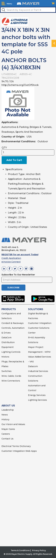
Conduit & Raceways (12, 323)
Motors (5, 356)
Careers (5, 434)
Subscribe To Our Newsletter (18, 274)
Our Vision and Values (13, 424)
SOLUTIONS (35, 309)
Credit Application (11, 258)
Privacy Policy (39, 550)
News (4, 414)
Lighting (6, 352)
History (5, 419)
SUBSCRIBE (13, 287)
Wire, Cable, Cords (11, 376)
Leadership (7, 410)
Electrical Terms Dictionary (16, 446)
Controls (15, 352)
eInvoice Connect (11, 261)
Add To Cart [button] (14, 160)
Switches (6, 371)
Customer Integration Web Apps (19, 451)
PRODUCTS (8, 309)
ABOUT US (8, 405)
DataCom (6, 337)
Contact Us (7, 438)
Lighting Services (37, 400)
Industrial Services (38, 371)
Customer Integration (39, 323)
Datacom (33, 366)
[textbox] (28, 9)
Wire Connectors (10, 380)
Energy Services (37, 395)
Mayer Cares (8, 429)
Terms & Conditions (20, 550)
